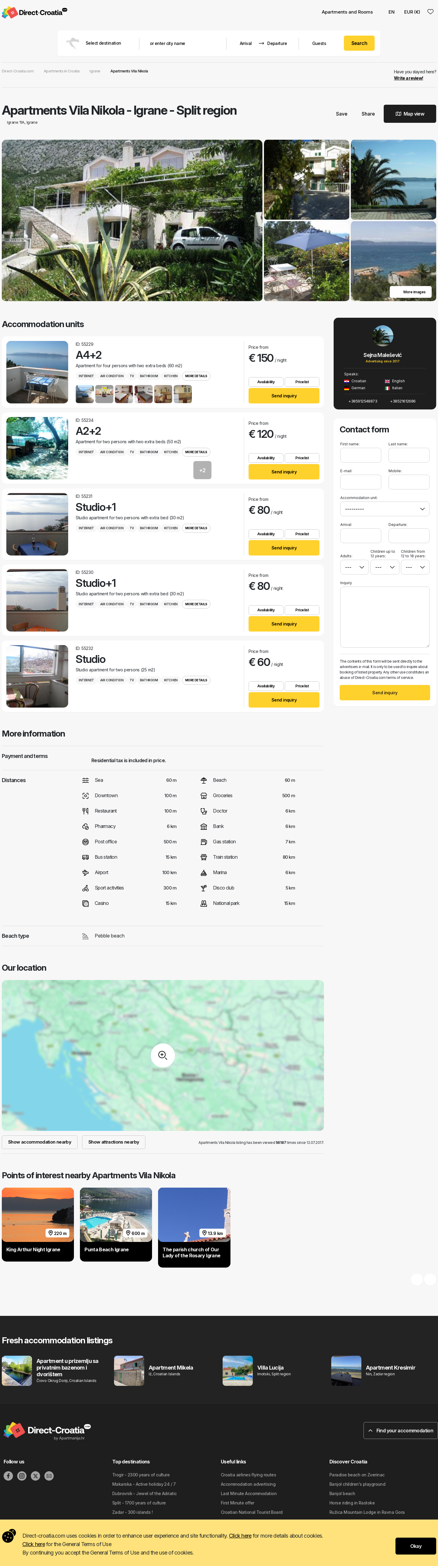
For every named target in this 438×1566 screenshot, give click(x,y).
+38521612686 (400, 401)
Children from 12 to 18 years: (413, 553)
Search (359, 43)
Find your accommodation (400, 1431)
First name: (350, 444)
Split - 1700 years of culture (139, 1502)
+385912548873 (360, 401)
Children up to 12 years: (382, 553)
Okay (415, 1546)
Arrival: (346, 524)
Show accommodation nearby (39, 1142)
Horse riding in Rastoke (352, 1502)
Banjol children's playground (357, 1484)
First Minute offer (237, 1502)
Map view (410, 114)
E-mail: (346, 471)
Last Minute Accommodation (249, 1493)
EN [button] (388, 12)
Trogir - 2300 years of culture (141, 1474)
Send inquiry (284, 395)
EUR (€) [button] (412, 12)
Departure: (398, 524)
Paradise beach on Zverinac (356, 1474)
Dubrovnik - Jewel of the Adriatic (144, 1493)
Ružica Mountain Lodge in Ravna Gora (367, 1512)
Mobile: (395, 471)
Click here (240, 1536)
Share (365, 114)
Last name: (398, 444)
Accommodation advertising (248, 1484)
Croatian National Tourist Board (252, 1512)
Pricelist (302, 382)
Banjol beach (342, 1493)
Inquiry (346, 583)
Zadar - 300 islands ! (132, 1512)
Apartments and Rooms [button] (347, 12)
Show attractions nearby (113, 1142)
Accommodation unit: (359, 497)
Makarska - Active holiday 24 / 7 (144, 1484)
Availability (266, 382)
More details (196, 376)
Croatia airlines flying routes (248, 1474)
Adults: (346, 553)
